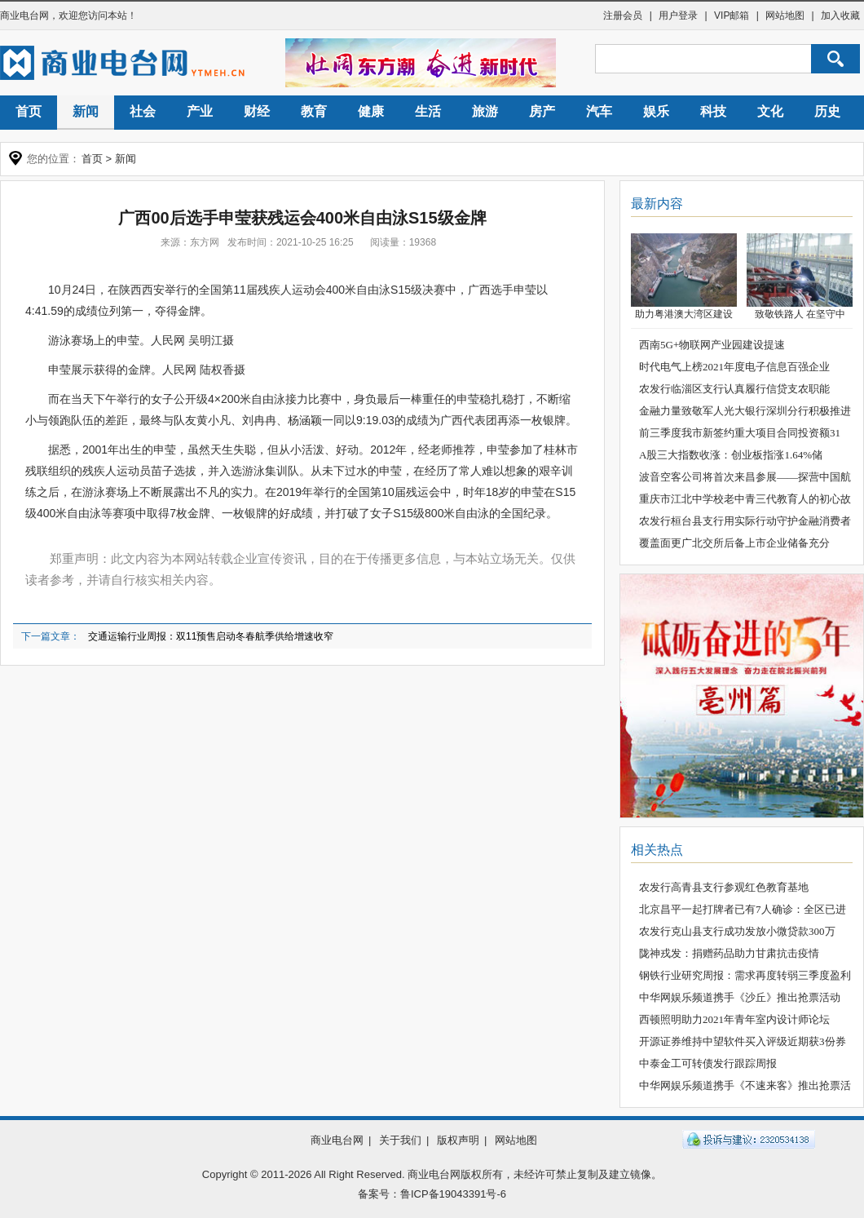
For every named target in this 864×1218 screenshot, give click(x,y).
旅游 (485, 111)
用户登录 (678, 15)
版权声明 (458, 1140)
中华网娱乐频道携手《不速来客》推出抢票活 (745, 1085)
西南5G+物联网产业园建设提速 (712, 345)
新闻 (86, 111)
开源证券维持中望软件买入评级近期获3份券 (742, 1041)
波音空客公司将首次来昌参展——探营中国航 (745, 477)
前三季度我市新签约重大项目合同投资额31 (739, 433)
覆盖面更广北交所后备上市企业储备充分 (734, 543)
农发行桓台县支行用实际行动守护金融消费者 (745, 521)
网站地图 (784, 15)
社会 (143, 111)
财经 (257, 111)
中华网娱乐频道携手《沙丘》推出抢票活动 (739, 997)
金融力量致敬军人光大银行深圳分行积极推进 (745, 411)
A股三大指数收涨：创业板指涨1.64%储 (730, 455)
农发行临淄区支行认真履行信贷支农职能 (734, 389)
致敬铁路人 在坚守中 (800, 314)
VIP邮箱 (731, 15)
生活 (428, 111)
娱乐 (656, 111)
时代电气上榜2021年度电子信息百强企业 (734, 367)
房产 (542, 111)
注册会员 (622, 15)
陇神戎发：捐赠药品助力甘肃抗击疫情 (729, 953)
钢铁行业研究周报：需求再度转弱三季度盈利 (745, 975)
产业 (200, 111)
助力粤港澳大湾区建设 (684, 314)
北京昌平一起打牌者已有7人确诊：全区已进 (742, 909)
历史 (827, 111)
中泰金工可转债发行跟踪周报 (708, 1063)
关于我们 (400, 1140)
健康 (371, 111)
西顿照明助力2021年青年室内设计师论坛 (734, 1019)
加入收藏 (840, 15)
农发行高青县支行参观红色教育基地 (724, 887)
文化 (770, 111)
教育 (314, 111)
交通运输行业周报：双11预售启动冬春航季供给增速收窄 (210, 636)
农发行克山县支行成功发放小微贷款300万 (737, 931)
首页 (28, 111)
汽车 (599, 111)
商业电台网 (24, 15)
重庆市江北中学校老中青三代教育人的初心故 (745, 499)
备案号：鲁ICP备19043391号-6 (432, 1194)
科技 (713, 111)
